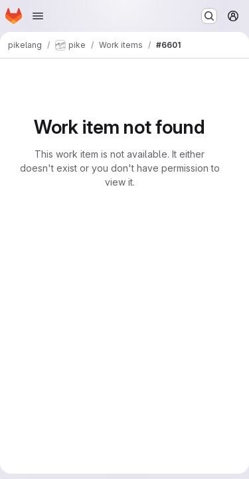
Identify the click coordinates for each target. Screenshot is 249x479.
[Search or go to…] (209, 16)
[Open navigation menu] (37, 16)
